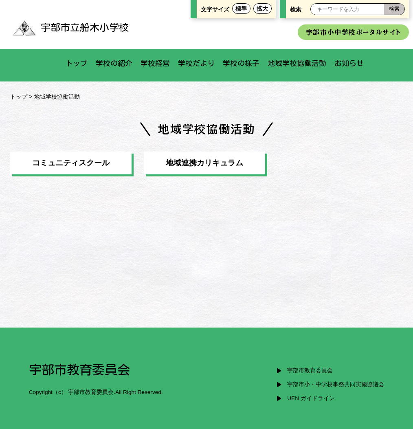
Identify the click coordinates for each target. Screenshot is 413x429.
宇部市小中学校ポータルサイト (353, 32)
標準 (241, 8)
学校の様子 (241, 63)
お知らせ (349, 63)
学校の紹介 (114, 63)
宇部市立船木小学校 (70, 27)
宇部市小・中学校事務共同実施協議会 (335, 384)
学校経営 (155, 63)
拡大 (262, 8)
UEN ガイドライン (310, 398)
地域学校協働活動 (297, 63)
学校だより (196, 63)
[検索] (394, 9)
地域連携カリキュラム (204, 162)
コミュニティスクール (71, 162)
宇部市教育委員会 (310, 370)
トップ (77, 63)
